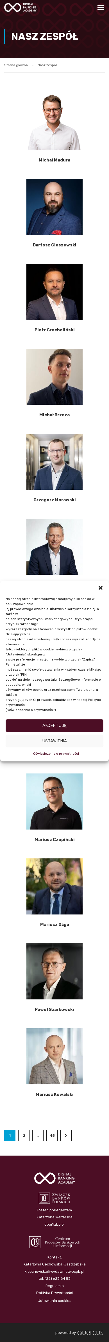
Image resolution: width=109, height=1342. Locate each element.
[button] (100, 587)
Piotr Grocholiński (55, 329)
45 (52, 1135)
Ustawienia (54, 740)
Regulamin (55, 1284)
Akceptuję (54, 725)
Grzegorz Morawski (54, 499)
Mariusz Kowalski (55, 1094)
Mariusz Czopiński (55, 839)
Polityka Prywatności (54, 1291)
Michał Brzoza (54, 414)
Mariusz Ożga (54, 924)
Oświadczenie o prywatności (56, 753)
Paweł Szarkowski (54, 1009)
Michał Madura (54, 160)
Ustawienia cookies (54, 1299)
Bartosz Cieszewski (54, 245)
